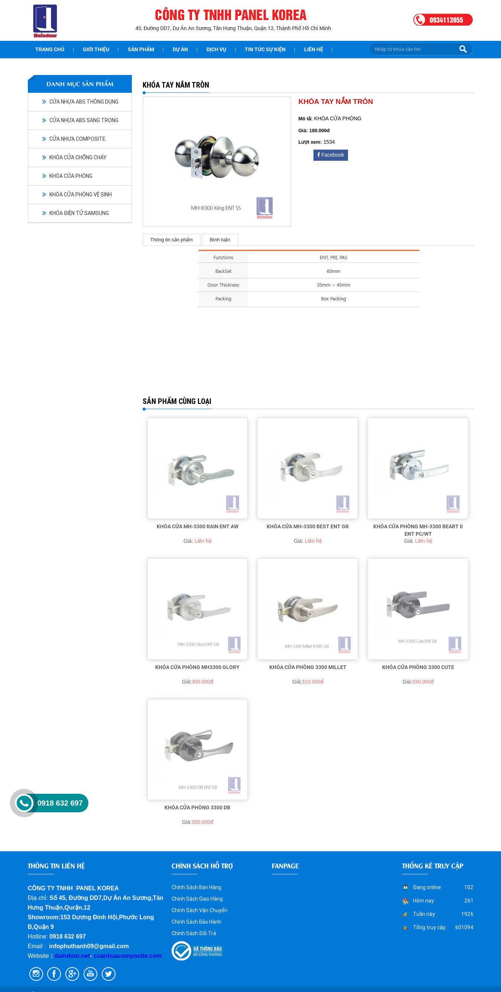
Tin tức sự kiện (265, 49)
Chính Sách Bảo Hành (196, 922)
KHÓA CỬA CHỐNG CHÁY (78, 157)
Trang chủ (49, 49)
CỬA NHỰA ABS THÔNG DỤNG (83, 102)
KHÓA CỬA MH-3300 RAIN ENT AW (197, 526)
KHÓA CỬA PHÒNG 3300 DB (197, 807)
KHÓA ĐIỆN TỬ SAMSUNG (79, 213)
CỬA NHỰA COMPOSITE (77, 139)
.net (84, 956)
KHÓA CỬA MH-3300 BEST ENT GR (308, 526)
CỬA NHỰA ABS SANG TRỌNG (83, 120)
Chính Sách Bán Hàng (196, 887)
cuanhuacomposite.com (128, 956)
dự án (180, 49)
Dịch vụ (216, 49)
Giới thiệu (96, 49)
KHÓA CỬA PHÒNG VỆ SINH (80, 195)
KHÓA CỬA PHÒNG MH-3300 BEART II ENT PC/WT (418, 530)
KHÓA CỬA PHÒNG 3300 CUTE (418, 667)
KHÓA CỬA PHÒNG (70, 176)
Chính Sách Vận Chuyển (199, 910)
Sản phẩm (141, 49)
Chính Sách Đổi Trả (194, 933)
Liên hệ (313, 49)
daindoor (66, 956)
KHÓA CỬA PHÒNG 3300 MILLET (308, 667)
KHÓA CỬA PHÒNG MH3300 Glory (197, 667)
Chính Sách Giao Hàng (197, 899)
